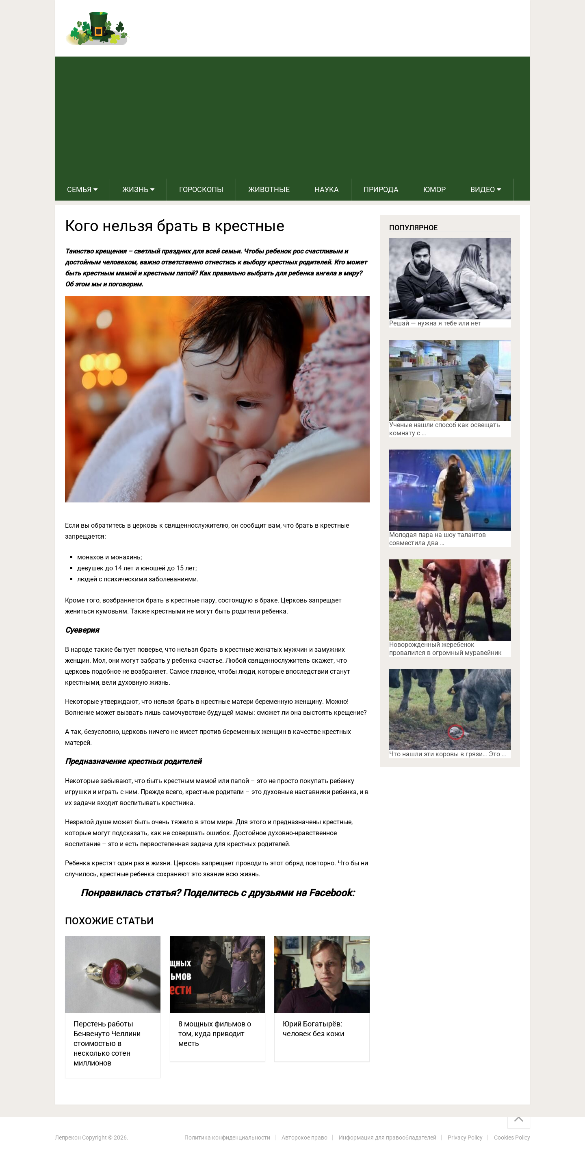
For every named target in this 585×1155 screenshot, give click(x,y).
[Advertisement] (292, 118)
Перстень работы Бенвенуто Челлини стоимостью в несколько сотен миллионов (107, 1043)
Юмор (434, 189)
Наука (326, 189)
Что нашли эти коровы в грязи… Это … (447, 754)
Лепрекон (68, 1137)
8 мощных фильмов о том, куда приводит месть (214, 1034)
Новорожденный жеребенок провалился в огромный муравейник (445, 649)
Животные (269, 189)
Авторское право (304, 1137)
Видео (482, 189)
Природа (381, 189)
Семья (79, 189)
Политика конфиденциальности (227, 1137)
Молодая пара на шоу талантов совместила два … (437, 539)
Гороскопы (201, 189)
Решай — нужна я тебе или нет (435, 323)
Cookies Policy (512, 1137)
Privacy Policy (465, 1137)
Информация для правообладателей (387, 1137)
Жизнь (135, 189)
